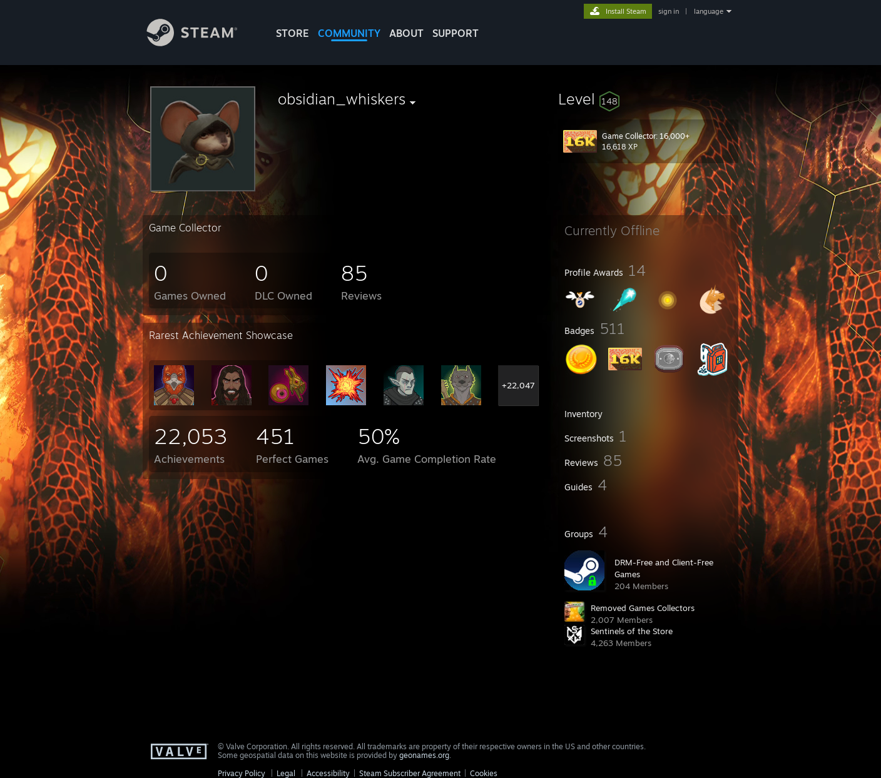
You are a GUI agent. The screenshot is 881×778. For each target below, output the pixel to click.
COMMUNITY (349, 33)
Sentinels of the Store (632, 631)
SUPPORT (455, 33)
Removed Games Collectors (643, 608)
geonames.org (424, 755)
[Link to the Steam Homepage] (201, 43)
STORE (292, 33)
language (708, 11)
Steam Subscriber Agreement (410, 773)
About (406, 33)
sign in (668, 11)
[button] (648, 98)
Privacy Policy (241, 773)
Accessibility (328, 773)
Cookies (483, 773)
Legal (286, 773)
